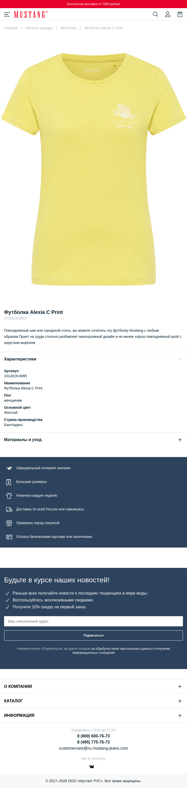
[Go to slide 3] (100, 295)
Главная (11, 28)
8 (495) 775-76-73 (93, 742)
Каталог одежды (39, 28)
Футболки (68, 28)
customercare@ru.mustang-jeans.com (93, 748)
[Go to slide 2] (95, 295)
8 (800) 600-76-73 (93, 736)
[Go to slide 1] (88, 295)
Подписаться (93, 635)
